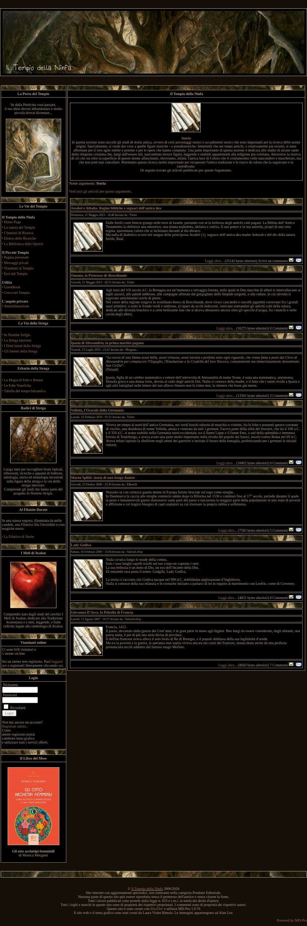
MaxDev (156, 909)
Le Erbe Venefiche (17, 385)
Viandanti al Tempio (19, 268)
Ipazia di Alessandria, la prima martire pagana (107, 343)
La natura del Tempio (19, 227)
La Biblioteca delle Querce (23, 244)
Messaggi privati (16, 263)
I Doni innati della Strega (22, 346)
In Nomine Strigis (17, 335)
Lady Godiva (81, 545)
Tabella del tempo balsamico (25, 391)
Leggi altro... (214, 261)
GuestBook (12, 287)
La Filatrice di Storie (19, 537)
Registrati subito (14, 726)
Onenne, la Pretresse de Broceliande (99, 275)
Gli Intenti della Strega (20, 351)
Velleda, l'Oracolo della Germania (97, 410)
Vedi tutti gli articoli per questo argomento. (100, 191)
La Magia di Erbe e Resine (23, 380)
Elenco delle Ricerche (20, 238)
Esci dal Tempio (16, 274)
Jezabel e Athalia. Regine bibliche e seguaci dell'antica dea (116, 208)
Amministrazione (16, 306)
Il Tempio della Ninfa (147, 889)
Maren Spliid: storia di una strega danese (103, 478)
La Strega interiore (17, 340)
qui (60, 665)
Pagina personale (16, 257)
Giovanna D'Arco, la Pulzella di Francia (102, 612)
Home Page (12, 222)
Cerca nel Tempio (17, 293)
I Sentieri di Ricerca (18, 233)
